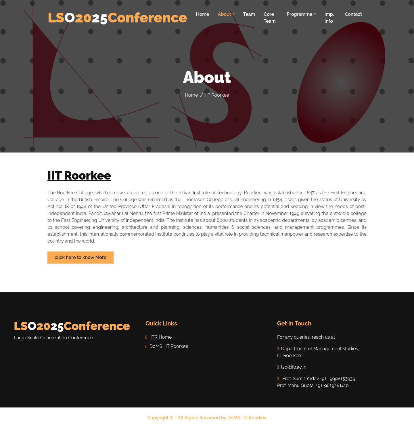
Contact (353, 14)
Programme (300, 14)
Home (202, 14)
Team (249, 14)
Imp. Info (329, 18)
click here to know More (80, 257)
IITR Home (158, 337)
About (224, 14)
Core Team (270, 18)
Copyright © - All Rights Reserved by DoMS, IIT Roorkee (207, 417)
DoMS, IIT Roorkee (166, 346)
